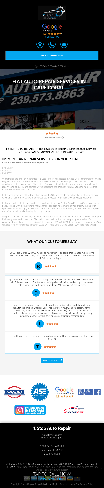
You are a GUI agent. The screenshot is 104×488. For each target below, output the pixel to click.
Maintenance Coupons (52, 437)
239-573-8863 (61, 222)
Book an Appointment (52, 55)
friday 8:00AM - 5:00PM (53, 66)
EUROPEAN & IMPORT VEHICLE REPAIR (47, 152)
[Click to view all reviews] (52, 362)
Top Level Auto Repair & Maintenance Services (68, 148)
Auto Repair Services (52, 434)
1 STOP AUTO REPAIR (20, 148)
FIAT (81, 152)
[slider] (51, 266)
